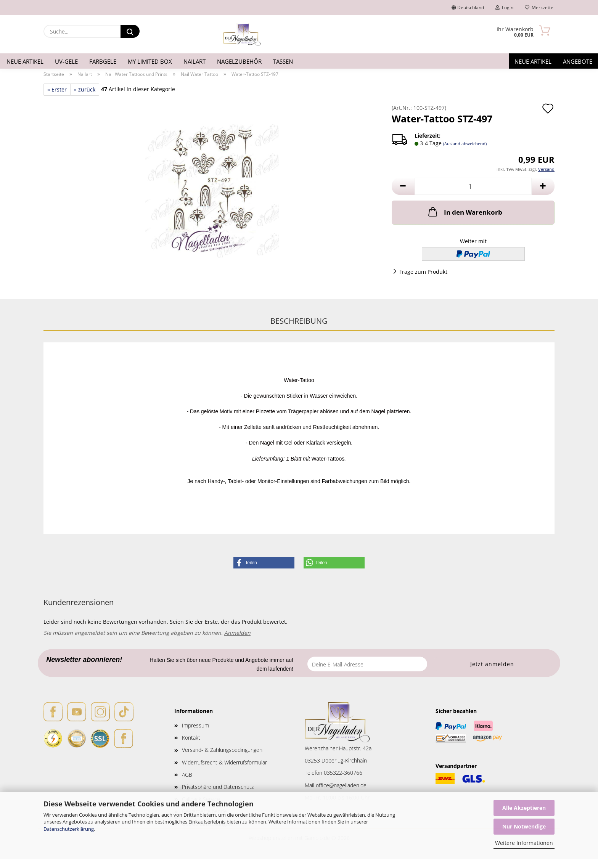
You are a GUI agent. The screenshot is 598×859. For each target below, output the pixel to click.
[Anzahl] (473, 186)
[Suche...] (130, 31)
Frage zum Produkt (423, 271)
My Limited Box (150, 61)
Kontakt (191, 737)
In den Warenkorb (464, 212)
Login (504, 7)
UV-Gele (66, 61)
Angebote (577, 61)
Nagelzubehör (239, 61)
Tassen (283, 61)
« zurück (84, 89)
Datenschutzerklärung (68, 828)
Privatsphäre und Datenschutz (218, 786)
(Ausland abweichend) (465, 143)
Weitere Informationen (524, 842)
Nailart (194, 61)
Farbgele (102, 61)
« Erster (57, 89)
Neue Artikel (24, 61)
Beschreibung (299, 321)
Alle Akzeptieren (524, 807)
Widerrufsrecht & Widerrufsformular (224, 762)
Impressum (195, 725)
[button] (403, 186)
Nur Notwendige (524, 826)
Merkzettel (540, 7)
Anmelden (237, 632)
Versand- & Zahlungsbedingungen (222, 749)
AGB (187, 774)
